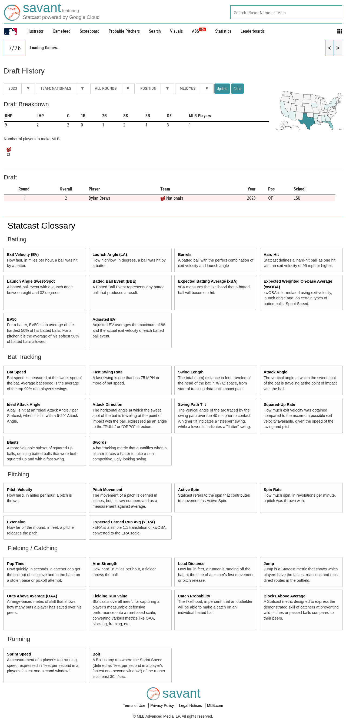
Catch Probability (194, 596)
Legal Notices (191, 705)
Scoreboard (89, 31)
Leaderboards (253, 31)
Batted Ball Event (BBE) (114, 281)
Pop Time (16, 563)
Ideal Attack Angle (24, 404)
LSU (297, 198)
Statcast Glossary (41, 225)
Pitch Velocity (19, 489)
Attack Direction (107, 404)
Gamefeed (62, 31)
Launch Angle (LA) (109, 254)
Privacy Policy (162, 705)
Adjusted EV (103, 319)
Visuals (176, 31)
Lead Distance (191, 563)
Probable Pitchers (124, 31)
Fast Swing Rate (107, 372)
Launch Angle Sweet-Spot (31, 281)
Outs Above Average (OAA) (32, 596)
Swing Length (191, 372)
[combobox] (286, 12)
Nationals (174, 198)
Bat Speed (16, 372)
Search (155, 31)
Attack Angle (275, 372)
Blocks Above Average (284, 596)
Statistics (223, 31)
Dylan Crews (99, 198)
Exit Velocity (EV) (23, 254)
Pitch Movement (107, 489)
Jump (269, 563)
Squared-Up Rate (279, 404)
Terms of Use (134, 705)
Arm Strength (104, 563)
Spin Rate (272, 489)
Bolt (96, 654)
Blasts (13, 442)
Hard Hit (271, 254)
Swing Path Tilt (192, 404)
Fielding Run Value (109, 596)
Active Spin (188, 489)
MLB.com (215, 705)
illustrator (35, 31)
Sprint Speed (19, 654)
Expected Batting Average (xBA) (208, 281)
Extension (16, 522)
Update (222, 88)
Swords (99, 442)
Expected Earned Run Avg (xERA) (123, 522)
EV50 (11, 319)
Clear (237, 88)
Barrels (185, 254)
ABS (199, 31)
